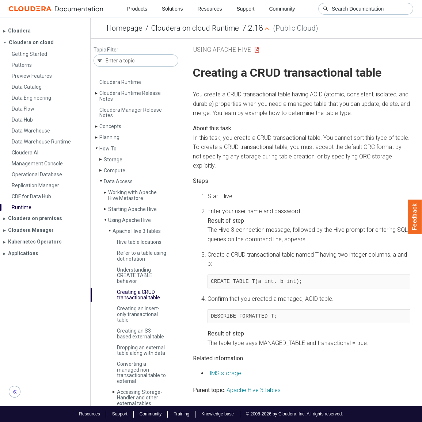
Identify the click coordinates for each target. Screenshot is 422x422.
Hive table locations (139, 242)
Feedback (414, 216)
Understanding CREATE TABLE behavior (134, 275)
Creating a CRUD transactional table (138, 294)
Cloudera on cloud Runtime (195, 28)
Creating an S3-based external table (140, 333)
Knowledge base (217, 414)
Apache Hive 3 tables (137, 231)
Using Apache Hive (129, 220)
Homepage (124, 28)
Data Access (118, 181)
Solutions (172, 9)
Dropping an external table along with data (141, 350)
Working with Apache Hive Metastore (132, 195)
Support (245, 9)
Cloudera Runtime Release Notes (130, 95)
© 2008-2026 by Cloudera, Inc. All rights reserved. (294, 414)
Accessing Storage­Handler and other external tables (139, 397)
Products (137, 9)
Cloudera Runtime (120, 82)
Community (282, 9)
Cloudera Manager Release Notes (130, 112)
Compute (114, 170)
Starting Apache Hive (132, 209)
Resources (210, 9)
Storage (113, 159)
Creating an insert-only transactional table (138, 314)
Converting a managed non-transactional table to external (141, 372)
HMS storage (224, 373)
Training (181, 414)
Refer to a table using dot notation (141, 255)
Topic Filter (106, 50)
